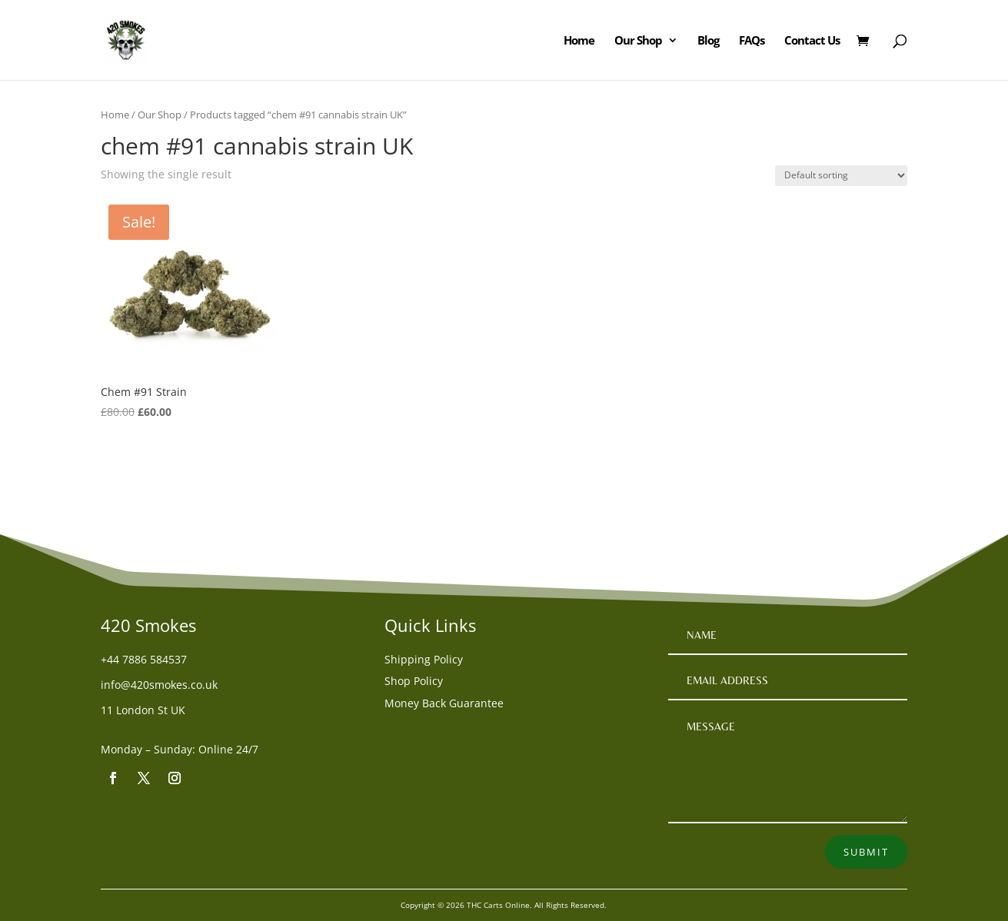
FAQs (751, 41)
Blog (708, 41)
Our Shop (638, 41)
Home (579, 41)
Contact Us (812, 41)
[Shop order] (841, 175)
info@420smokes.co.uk (159, 684)
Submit (866, 852)
